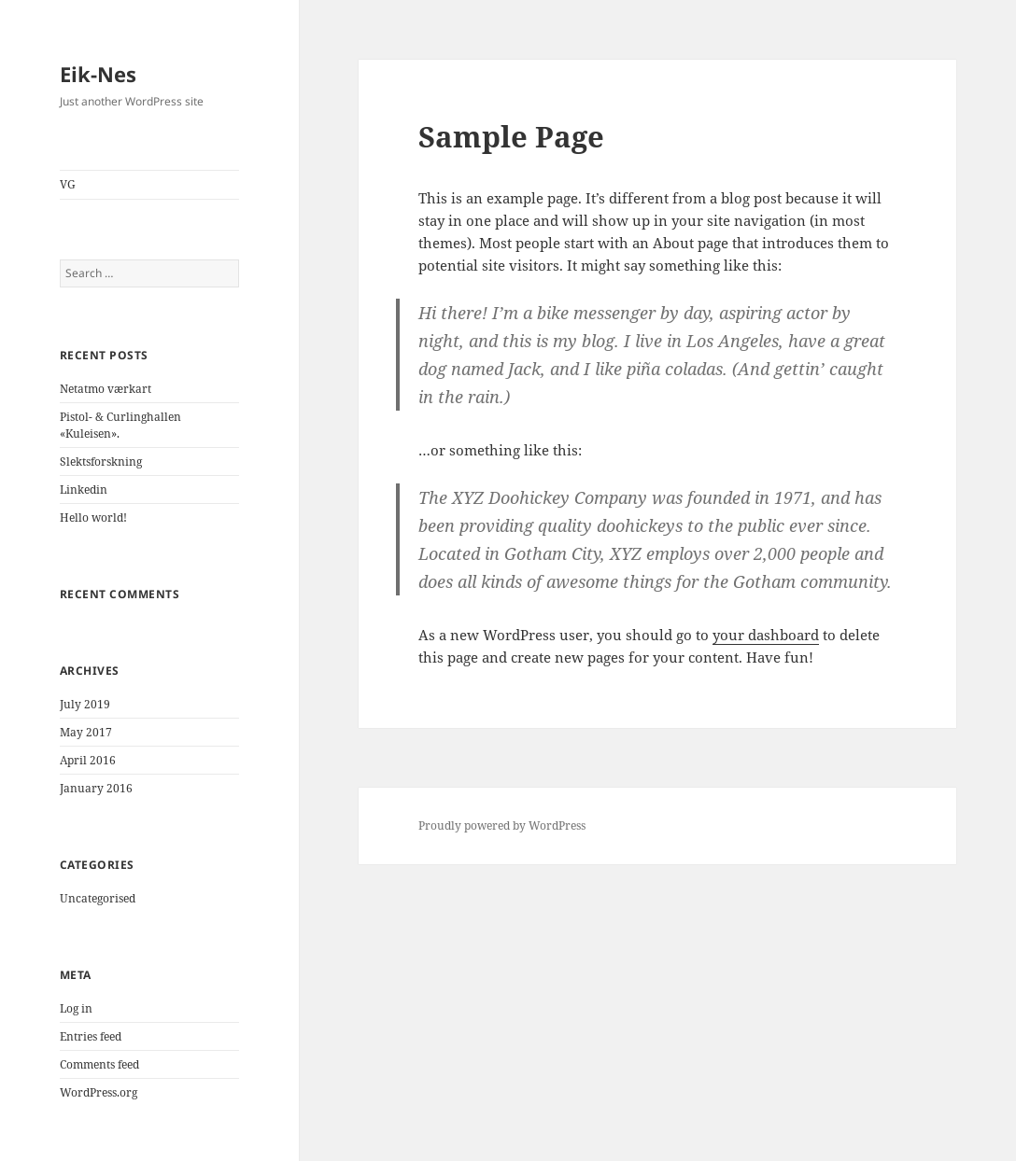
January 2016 (96, 788)
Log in (76, 1008)
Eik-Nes (98, 74)
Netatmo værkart (105, 389)
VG (68, 184)
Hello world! (93, 517)
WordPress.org (98, 1092)
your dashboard (766, 634)
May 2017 (86, 732)
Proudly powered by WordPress (502, 825)
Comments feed (99, 1064)
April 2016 (88, 760)
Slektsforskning (101, 461)
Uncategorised (97, 898)
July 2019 (85, 704)
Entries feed (90, 1036)
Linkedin (83, 489)
